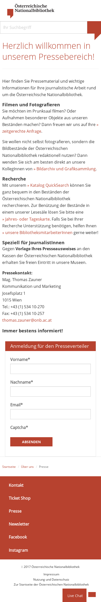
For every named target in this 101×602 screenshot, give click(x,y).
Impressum (51, 574)
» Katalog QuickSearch (48, 185)
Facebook (18, 537)
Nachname (21, 382)
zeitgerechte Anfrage (21, 131)
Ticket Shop (19, 498)
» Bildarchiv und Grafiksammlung (65, 169)
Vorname (20, 359)
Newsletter (19, 524)
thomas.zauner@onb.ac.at (27, 320)
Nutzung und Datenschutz (51, 579)
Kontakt (16, 485)
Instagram (18, 550)
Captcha (19, 427)
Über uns (27, 467)
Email (16, 405)
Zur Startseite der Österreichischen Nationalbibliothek (51, 584)
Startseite (9, 467)
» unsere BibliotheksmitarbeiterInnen (37, 232)
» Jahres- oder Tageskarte (26, 219)
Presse (15, 511)
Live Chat (75, 595)
